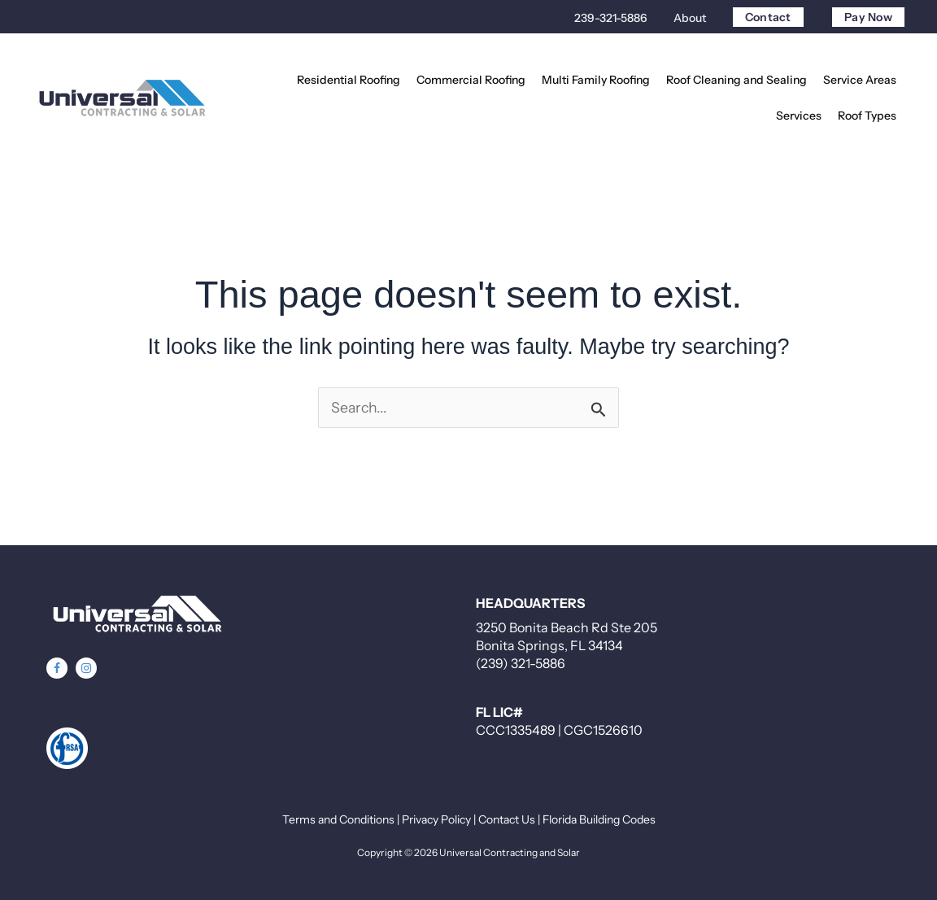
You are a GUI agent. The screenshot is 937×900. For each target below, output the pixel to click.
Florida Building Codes (599, 819)
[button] (57, 668)
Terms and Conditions (338, 819)
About (689, 18)
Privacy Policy (436, 819)
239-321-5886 (610, 18)
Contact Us (506, 819)
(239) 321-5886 (520, 663)
